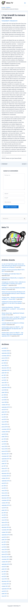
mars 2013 (4, 579)
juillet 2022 (4, 360)
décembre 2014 (5, 527)
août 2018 (4, 434)
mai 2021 (4, 377)
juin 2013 (4, 571)
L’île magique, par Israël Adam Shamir (11, 274)
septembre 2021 (6, 370)
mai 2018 (4, 441)
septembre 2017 (6, 458)
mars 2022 (4, 365)
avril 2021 (4, 380)
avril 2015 (4, 517)
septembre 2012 (6, 588)
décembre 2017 (5, 453)
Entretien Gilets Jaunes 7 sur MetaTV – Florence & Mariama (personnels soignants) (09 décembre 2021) (14, 318)
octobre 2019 (5, 404)
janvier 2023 (5, 358)
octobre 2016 (5, 478)
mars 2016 (4, 490)
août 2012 (4, 591)
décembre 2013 (5, 557)
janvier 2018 (5, 451)
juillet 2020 (4, 392)
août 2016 (4, 483)
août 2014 (4, 537)
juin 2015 (4, 512)
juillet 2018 (4, 436)
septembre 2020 (6, 387)
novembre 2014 (5, 530)
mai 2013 (4, 574)
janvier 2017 (5, 471)
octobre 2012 (5, 586)
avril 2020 (4, 399)
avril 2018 (4, 444)
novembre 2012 (5, 583)
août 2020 (4, 390)
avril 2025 (4, 348)
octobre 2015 (5, 503)
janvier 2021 (5, 385)
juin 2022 (4, 363)
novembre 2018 (5, 429)
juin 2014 (4, 542)
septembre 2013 (6, 564)
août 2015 (4, 507)
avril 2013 (4, 576)
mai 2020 (4, 397)
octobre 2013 (5, 561)
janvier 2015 (5, 525)
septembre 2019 (6, 407)
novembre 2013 (5, 559)
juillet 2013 (4, 569)
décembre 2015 (5, 498)
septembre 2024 (6, 353)
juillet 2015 (4, 510)
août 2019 (4, 409)
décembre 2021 (5, 368)
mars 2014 (4, 549)
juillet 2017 (4, 463)
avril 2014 (4, 547)
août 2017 (4, 461)
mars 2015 (4, 520)
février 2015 (4, 522)
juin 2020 (4, 395)
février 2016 (4, 493)
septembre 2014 (6, 534)
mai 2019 (4, 417)
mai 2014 (4, 544)
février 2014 (4, 552)
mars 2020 (4, 402)
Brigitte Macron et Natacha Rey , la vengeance (13, 278)
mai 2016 (4, 488)
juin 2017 (4, 466)
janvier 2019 (5, 426)
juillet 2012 (4, 593)
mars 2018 (4, 446)
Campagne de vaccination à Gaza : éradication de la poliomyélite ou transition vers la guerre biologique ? (13, 283)
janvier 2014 (5, 554)
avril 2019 (4, 419)
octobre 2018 (5, 431)
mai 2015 (4, 515)
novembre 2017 (5, 456)
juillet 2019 (4, 412)
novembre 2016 (5, 476)
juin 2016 (4, 485)
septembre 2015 (6, 505)
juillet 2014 (4, 539)
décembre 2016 (5, 473)
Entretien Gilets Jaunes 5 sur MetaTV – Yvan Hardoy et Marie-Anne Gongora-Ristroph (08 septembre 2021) (12, 334)
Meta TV (9, 3)
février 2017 (4, 468)
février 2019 (4, 424)
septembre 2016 (6, 480)
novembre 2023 (5, 355)
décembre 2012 (5, 581)
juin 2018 (4, 439)
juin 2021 (4, 375)
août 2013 (4, 566)
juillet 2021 (4, 372)
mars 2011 (4, 596)
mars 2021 (4, 382)
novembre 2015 (5, 500)
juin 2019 (4, 414)
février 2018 (4, 449)
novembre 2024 (5, 350)
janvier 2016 (5, 495)
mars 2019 (4, 422)
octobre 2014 (5, 532)
